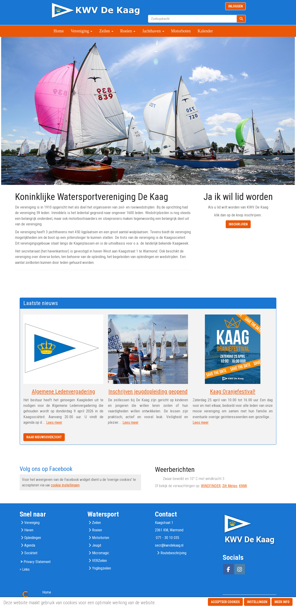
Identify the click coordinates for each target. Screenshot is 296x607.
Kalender (205, 31)
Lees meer (54, 422)
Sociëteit (30, 553)
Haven (28, 530)
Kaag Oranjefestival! (232, 391)
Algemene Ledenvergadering (63, 391)
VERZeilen (99, 560)
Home (59, 31)
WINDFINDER (211, 486)
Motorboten (181, 31)
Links (26, 569)
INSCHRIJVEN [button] (238, 224)
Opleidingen (32, 537)
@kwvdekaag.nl (169, 545)
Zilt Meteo (229, 486)
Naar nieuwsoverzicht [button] (44, 437)
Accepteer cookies (225, 602)
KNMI (243, 486)
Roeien (128, 31)
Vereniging (81, 31)
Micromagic (100, 553)
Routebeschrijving (173, 553)
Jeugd (96, 545)
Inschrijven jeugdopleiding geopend (148, 391)
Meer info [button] (282, 602)
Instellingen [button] (257, 602)
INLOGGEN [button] (235, 6)
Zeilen (106, 31)
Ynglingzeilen (101, 568)
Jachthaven (153, 31)
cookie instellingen (65, 485)
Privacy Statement (37, 562)
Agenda (29, 545)
